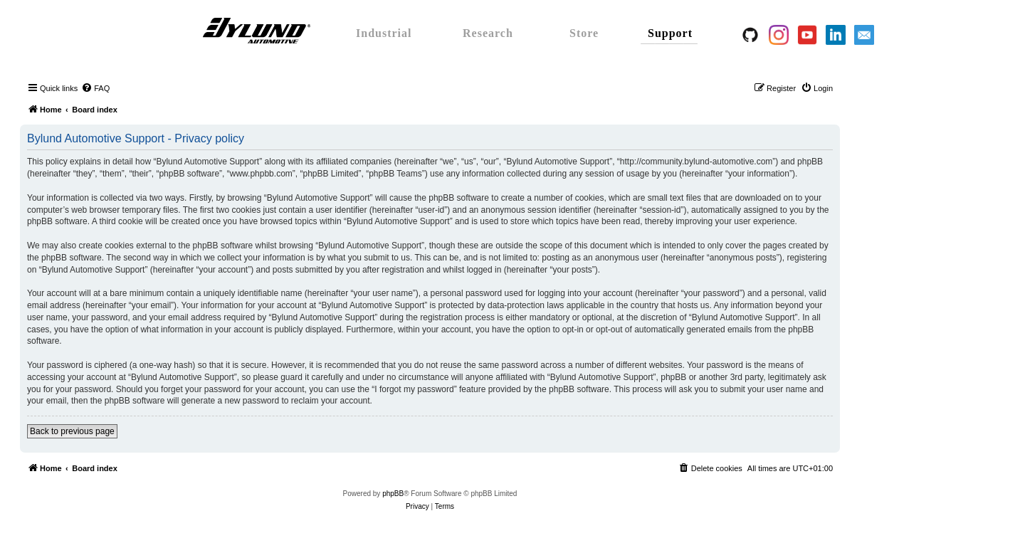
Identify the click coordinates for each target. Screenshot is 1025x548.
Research (488, 33)
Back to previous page (72, 431)
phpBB (393, 493)
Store (584, 33)
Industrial (383, 33)
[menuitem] (95, 88)
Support (670, 33)
